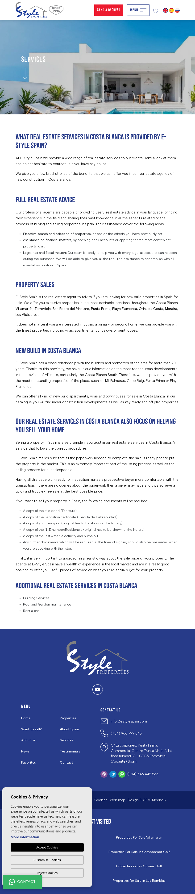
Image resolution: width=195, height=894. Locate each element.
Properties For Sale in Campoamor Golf (139, 852)
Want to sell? (31, 729)
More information (25, 837)
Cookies (100, 800)
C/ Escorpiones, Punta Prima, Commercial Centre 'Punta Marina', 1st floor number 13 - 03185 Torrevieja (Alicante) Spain (141, 753)
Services (66, 740)
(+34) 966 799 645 (126, 733)
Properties (68, 718)
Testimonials (70, 751)
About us (28, 740)
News (25, 751)
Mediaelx (159, 800)
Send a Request (108, 10)
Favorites (28, 762)
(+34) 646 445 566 (142, 774)
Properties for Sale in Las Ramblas (139, 880)
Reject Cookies (47, 873)
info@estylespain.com (129, 721)
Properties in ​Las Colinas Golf (139, 866)
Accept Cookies (47, 847)
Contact (66, 762)
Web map (117, 800)
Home (25, 718)
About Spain (69, 729)
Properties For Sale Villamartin (139, 837)
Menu (138, 10)
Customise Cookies (47, 860)
